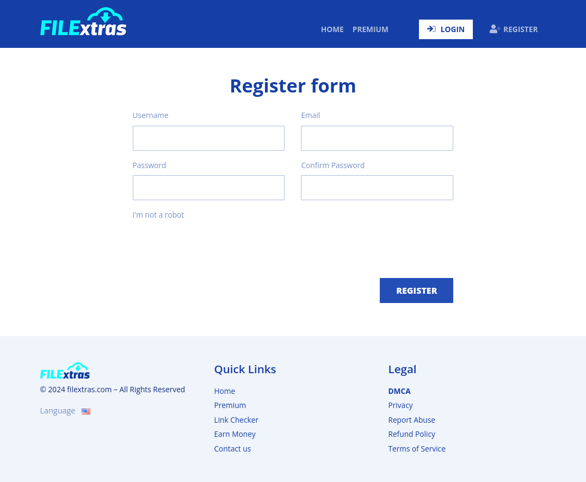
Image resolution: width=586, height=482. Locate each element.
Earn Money (234, 434)
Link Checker (236, 420)
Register (514, 29)
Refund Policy (411, 434)
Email (310, 115)
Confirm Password (333, 165)
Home (334, 28)
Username (151, 115)
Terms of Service (416, 448)
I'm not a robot (158, 214)
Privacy (400, 405)
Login (446, 29)
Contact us (232, 448)
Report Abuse (411, 420)
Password (149, 165)
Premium (370, 29)
